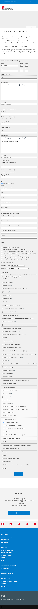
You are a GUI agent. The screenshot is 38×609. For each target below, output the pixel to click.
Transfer (5, 302)
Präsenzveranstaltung (7, 183)
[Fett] (19, 85)
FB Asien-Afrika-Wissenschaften (11, 438)
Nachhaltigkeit (5, 256)
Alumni (3, 584)
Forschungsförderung (7, 258)
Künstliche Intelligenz (23, 260)
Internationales (19, 258)
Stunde (21, 64)
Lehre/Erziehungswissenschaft (19, 256)
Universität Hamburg (4, 2)
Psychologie (32, 254)
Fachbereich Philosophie (9, 416)
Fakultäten (4, 542)
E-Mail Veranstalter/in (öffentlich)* (10, 226)
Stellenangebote (6, 553)
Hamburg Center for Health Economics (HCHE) (15, 351)
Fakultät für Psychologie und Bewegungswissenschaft (17, 445)
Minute (26, 64)
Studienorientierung (13, 247)
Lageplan (3, 595)
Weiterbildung (6, 555)
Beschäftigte (5, 578)
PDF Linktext (4, 112)
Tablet (7, 607)
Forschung (4, 534)
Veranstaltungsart (5, 265)
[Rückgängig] (2, 85)
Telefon (3, 235)
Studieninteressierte (8, 566)
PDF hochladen (5, 107)
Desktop (12, 607)
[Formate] (12, 85)
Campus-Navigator (7, 550)
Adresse (3, 596)
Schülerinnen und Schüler (8, 260)
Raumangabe (4, 208)
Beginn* (3, 64)
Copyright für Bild (5, 122)
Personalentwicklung (8, 341)
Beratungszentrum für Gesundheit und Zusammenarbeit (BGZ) (19, 318)
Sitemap (3, 558)
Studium (4, 532)
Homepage (4, 102)
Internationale (6, 571)
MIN (4, 442)
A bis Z (3, 560)
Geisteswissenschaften (9, 387)
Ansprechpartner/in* (6, 221)
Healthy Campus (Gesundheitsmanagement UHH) (16, 465)
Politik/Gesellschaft (27, 251)
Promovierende (6, 573)
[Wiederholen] (5, 85)
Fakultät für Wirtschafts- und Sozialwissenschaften (16, 380)
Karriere (4, 247)
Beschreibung (4, 135)
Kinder (27, 258)
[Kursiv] (22, 85)
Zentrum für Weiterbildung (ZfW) (11, 305)
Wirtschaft (4, 254)
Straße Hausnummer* (6, 188)
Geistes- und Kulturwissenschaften (10, 251)
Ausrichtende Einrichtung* (7, 216)
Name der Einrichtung (6, 203)
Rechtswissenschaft (21, 254)
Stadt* (2, 198)
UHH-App (4, 547)
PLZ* (2, 193)
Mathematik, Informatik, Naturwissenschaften (13, 249)
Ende (2, 69)
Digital (3, 185)
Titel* (2, 77)
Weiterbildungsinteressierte (10, 581)
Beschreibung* (4, 82)
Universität (5, 539)
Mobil (3, 607)
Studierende (5, 568)
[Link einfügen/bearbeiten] (25, 85)
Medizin (12, 254)
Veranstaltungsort (5, 268)
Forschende (5, 576)
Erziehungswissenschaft (9, 383)
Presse (3, 586)
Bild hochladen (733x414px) (8, 117)
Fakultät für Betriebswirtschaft (11, 448)
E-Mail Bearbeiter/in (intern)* (8, 230)
